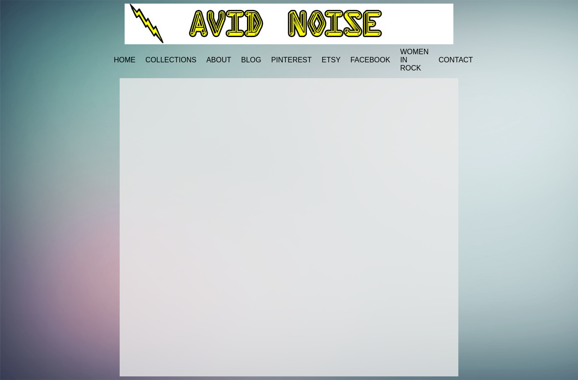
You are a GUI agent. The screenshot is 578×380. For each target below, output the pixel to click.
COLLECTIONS (170, 60)
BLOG (251, 60)
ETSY (331, 60)
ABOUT (218, 60)
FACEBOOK (370, 60)
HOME (124, 60)
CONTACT (455, 60)
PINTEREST (291, 60)
